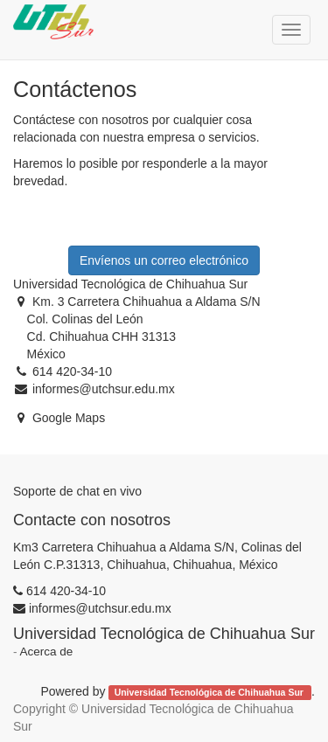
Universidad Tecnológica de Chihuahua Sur (210, 692)
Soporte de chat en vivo (77, 491)
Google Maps (68, 418)
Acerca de (46, 651)
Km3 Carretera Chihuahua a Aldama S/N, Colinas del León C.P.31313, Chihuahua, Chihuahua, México (157, 556)
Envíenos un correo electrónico (164, 260)
